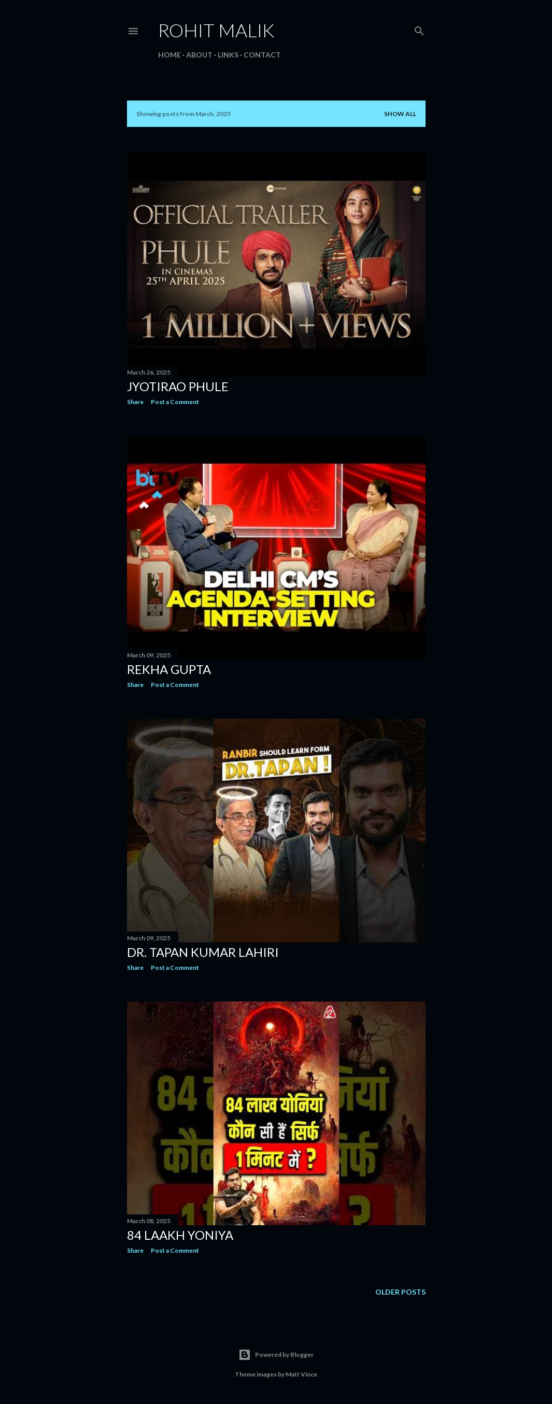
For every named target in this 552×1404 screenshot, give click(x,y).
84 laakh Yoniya (180, 1234)
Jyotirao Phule (178, 386)
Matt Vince (301, 1374)
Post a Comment (175, 402)
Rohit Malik (216, 30)
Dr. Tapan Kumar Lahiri (203, 951)
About (199, 54)
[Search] (419, 29)
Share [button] (135, 402)
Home (169, 54)
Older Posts (400, 1291)
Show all (400, 114)
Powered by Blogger (276, 1355)
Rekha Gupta (169, 669)
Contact (262, 54)
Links (228, 54)
